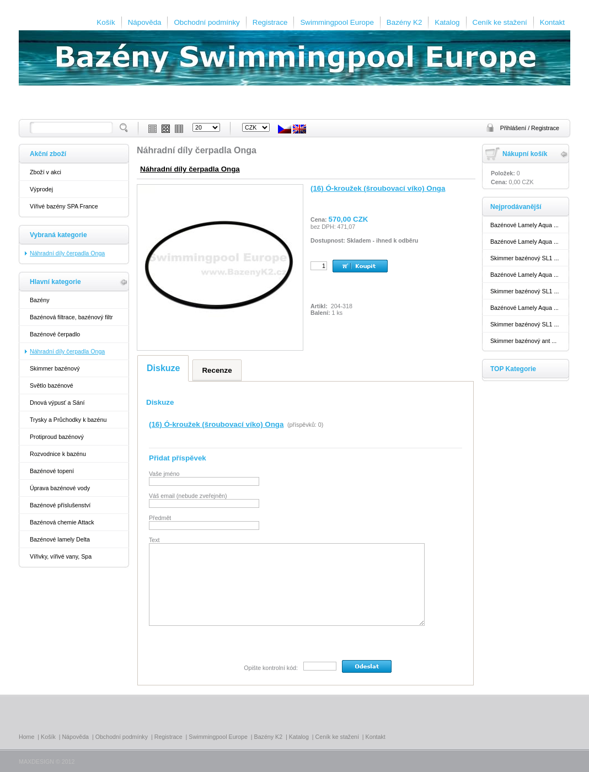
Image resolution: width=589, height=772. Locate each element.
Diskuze (163, 368)
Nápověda (145, 22)
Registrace (270, 22)
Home (26, 736)
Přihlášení (514, 128)
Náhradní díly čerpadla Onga (190, 169)
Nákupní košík (524, 154)
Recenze (217, 370)
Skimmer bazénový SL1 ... (524, 258)
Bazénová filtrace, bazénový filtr (71, 317)
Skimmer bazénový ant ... (523, 340)
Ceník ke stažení (500, 22)
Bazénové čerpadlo (55, 334)
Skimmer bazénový (55, 368)
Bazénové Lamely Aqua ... (524, 225)
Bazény (40, 300)
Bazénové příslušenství (60, 505)
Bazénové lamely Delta (60, 539)
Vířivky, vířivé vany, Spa (61, 556)
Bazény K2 (404, 22)
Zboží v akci (45, 172)
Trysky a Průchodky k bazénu (68, 419)
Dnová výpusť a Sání (57, 402)
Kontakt (552, 22)
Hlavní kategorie (55, 282)
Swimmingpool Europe (336, 22)
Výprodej (41, 189)
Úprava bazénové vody (60, 488)
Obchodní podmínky (206, 22)
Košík (106, 22)
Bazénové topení (52, 471)
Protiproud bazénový (57, 436)
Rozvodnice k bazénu (58, 454)
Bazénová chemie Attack (62, 522)
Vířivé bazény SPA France (64, 206)
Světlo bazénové (51, 385)
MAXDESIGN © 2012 (46, 761)
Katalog (447, 22)
